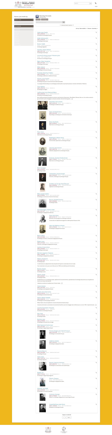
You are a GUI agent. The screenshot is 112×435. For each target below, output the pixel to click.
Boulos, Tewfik (41, 44)
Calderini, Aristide (54, 341)
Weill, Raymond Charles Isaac (45, 325)
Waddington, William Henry (56, 138)
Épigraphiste (17, 31)
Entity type (18, 19)
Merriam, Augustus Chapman (45, 253)
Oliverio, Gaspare (53, 378)
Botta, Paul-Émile (53, 122)
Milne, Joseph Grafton (43, 194)
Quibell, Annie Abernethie (44, 292)
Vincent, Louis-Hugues (43, 78)
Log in (96, 6)
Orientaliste (16, 41)
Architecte (16, 33)
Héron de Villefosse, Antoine (56, 225)
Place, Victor (40, 132)
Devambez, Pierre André (55, 102)
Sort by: (77, 28)
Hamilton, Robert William (44, 50)
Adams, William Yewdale (43, 297)
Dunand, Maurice (42, 351)
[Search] (63, 22)
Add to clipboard (96, 32)
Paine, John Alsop (53, 215)
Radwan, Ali (40, 372)
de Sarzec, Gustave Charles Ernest (58, 158)
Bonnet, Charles (41, 269)
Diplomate (16, 38)
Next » (69, 417)
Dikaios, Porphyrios (42, 259)
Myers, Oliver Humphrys (43, 61)
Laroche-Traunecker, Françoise (45, 308)
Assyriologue (17, 43)
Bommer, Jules (41, 319)
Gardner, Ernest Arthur (43, 247)
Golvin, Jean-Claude (42, 32)
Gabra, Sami (40, 357)
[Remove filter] (47, 19)
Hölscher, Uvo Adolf (42, 388)
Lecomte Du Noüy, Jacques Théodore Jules (48, 55)
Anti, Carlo (40, 313)
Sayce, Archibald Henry (55, 112)
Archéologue (17, 29)
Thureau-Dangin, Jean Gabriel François (59, 331)
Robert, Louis (40, 241)
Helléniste (16, 36)
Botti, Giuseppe (41, 168)
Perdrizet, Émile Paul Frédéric (45, 73)
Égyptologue (17, 40)
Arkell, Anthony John (42, 38)
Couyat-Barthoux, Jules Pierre (57, 404)
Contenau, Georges (54, 394)
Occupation (18, 26)
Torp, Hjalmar (41, 86)
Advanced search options (66, 25)
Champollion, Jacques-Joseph (57, 174)
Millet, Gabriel (41, 67)
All (15, 21)
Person (16, 23)
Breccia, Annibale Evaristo (56, 199)
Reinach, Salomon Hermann (56, 362)
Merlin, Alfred (40, 235)
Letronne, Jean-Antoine (55, 148)
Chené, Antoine (41, 286)
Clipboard (95, 3)
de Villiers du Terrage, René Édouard (59, 184)
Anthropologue (17, 45)
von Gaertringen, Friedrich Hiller (46, 210)
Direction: (90, 28)
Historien (16, 35)
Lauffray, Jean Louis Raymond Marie (46, 92)
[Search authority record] (49, 22)
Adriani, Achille (41, 274)
